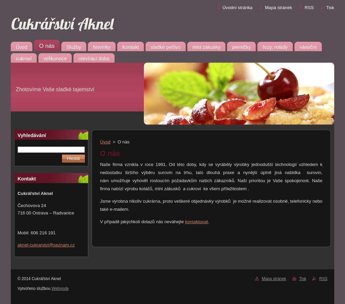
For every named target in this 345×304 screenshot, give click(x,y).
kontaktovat (196, 221)
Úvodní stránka (237, 7)
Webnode (60, 288)
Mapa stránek (278, 7)
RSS (309, 7)
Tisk (330, 7)
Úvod (105, 141)
